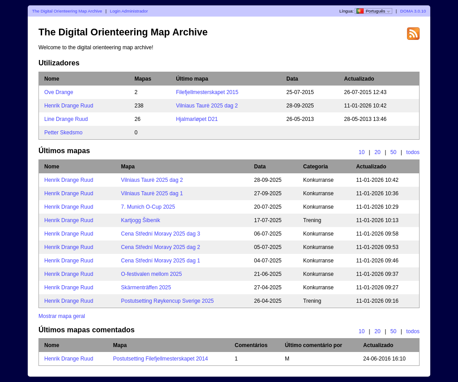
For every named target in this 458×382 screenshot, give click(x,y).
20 (377, 152)
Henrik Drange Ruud (68, 106)
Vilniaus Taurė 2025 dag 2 (206, 106)
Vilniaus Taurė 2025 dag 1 (152, 193)
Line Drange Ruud (66, 119)
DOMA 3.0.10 (413, 11)
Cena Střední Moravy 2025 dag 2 (160, 247)
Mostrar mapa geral (61, 316)
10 (362, 152)
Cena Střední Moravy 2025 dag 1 (160, 261)
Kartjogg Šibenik (140, 220)
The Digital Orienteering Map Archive (67, 11)
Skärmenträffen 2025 (146, 287)
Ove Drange (58, 92)
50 (393, 152)
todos (413, 152)
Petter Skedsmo (63, 132)
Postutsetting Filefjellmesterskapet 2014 (160, 359)
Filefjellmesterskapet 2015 (207, 92)
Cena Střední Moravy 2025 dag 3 (160, 234)
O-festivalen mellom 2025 (151, 274)
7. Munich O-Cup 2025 (148, 207)
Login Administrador (129, 11)
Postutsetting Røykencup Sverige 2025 (167, 301)
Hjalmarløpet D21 (196, 119)
